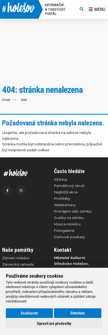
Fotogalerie (64, 230)
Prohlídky (62, 198)
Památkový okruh (69, 186)
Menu (97, 9)
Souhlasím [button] (29, 313)
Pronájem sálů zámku (72, 211)
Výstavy (60, 179)
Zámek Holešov (16, 258)
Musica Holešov (67, 224)
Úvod (6, 100)
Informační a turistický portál (55, 9)
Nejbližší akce (66, 192)
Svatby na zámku (69, 218)
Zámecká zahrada (18, 264)
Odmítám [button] (77, 313)
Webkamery (65, 205)
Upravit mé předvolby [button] (54, 323)
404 (24, 100)
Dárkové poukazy (69, 237)
